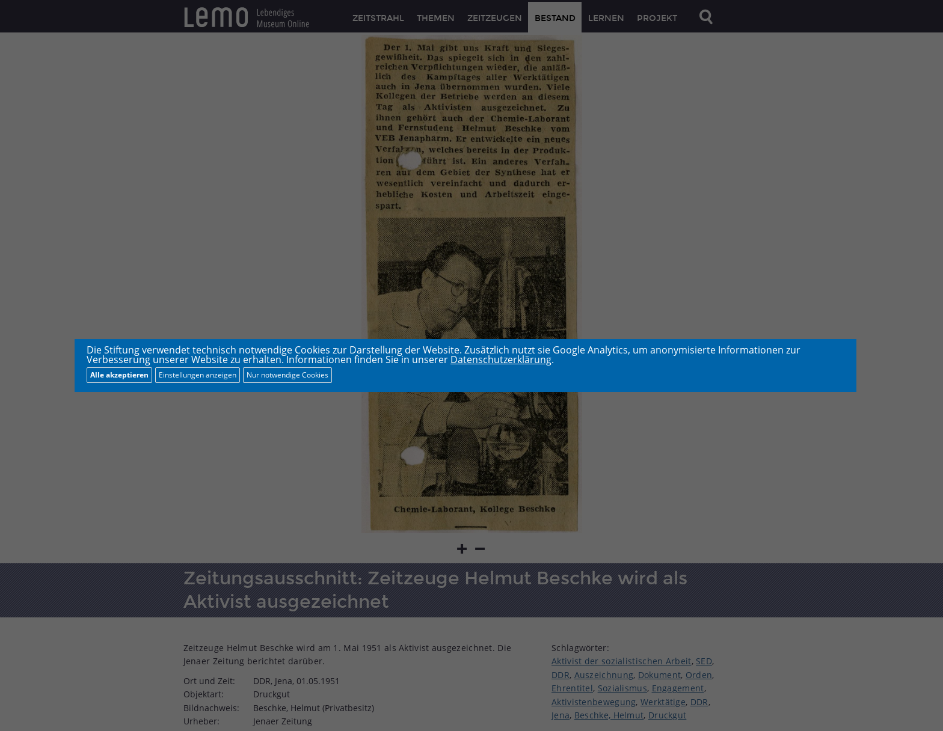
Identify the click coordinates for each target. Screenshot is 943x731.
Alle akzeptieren (119, 375)
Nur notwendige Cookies (287, 375)
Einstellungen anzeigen (197, 375)
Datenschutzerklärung (500, 359)
